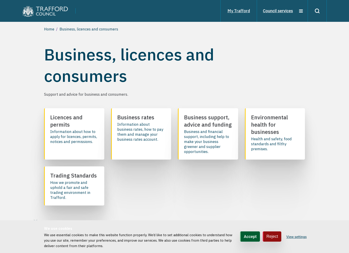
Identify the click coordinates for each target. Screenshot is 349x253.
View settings (296, 237)
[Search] (317, 11)
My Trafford (238, 10)
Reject (272, 236)
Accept (250, 236)
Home (49, 29)
